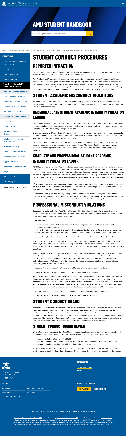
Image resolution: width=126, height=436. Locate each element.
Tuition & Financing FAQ (11, 396)
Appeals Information (11, 162)
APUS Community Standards (15, 96)
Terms (42, 411)
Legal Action (8, 172)
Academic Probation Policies (15, 157)
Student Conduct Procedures (15, 116)
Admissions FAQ (8, 392)
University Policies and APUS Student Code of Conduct (37, 50)
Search (89, 33)
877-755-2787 (7, 378)
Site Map (92, 411)
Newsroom (76, 411)
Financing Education (10, 74)
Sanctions (8, 121)
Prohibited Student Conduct (14, 111)
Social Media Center (84, 367)
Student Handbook (13, 50)
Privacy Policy (33, 411)
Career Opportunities (64, 411)
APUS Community (9, 177)
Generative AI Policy (11, 147)
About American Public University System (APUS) (15, 63)
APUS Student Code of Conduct (67, 50)
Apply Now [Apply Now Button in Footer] (84, 389)
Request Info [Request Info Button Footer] (100, 389)
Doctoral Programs (9, 182)
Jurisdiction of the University (15, 106)
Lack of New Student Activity (15, 167)
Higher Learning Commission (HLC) (66, 418)
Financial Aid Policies (35, 388)
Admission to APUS (9, 69)
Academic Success (9, 79)
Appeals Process (10, 126)
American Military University (6, 365)
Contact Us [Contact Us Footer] (31, 392)
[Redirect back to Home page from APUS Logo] (20, 3)
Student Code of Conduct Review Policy (13, 140)
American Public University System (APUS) (28, 418)
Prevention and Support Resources (13, 132)
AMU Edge (81, 370)
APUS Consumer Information (15, 152)
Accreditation (51, 411)
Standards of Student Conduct (15, 101)
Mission (85, 411)
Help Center (6, 388)
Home (3, 50)
